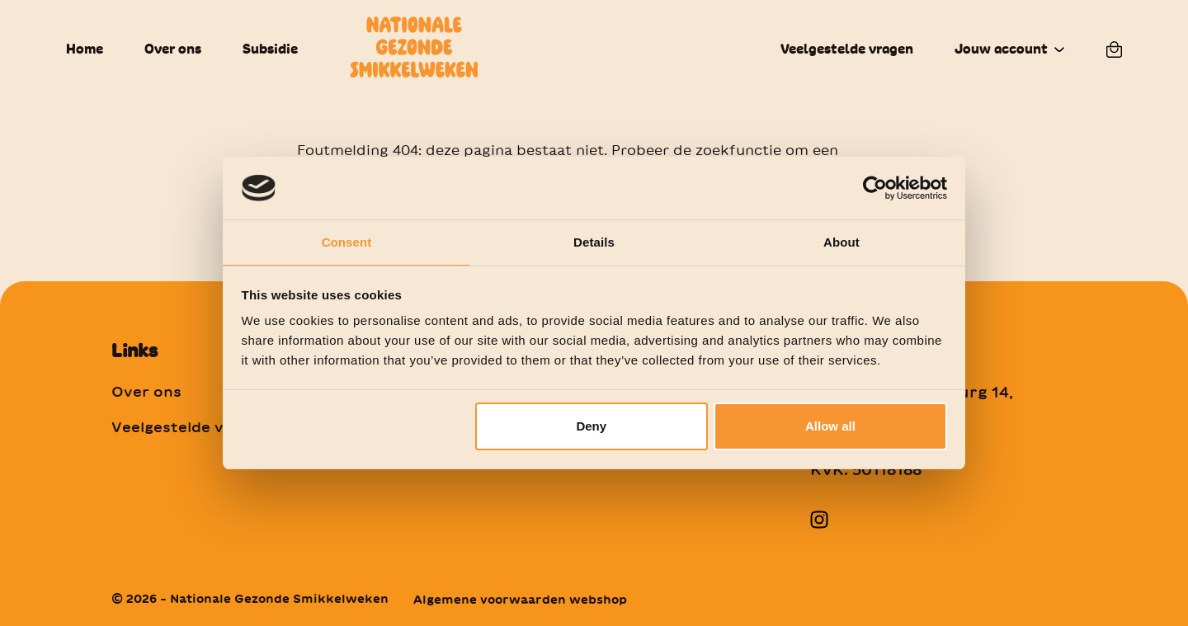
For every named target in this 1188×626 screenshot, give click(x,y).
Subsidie (270, 49)
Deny (591, 427)
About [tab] (841, 241)
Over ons (172, 49)
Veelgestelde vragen (846, 49)
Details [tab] (594, 241)
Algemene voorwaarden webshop (520, 599)
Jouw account (1001, 49)
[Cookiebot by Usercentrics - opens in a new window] (875, 187)
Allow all (830, 427)
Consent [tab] (347, 241)
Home (84, 49)
